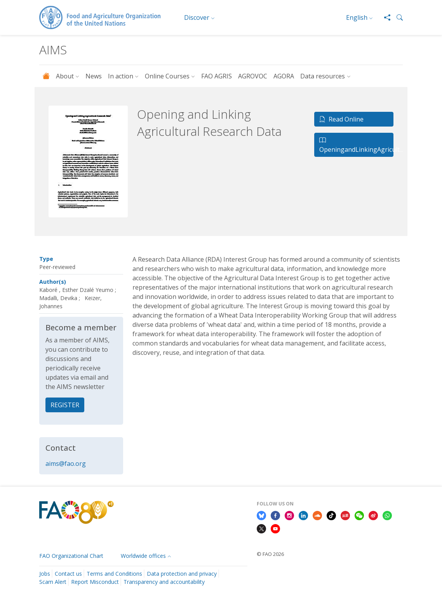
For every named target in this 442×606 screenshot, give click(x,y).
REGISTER (64, 405)
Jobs (44, 573)
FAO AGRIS (216, 76)
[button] (396, 17)
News (93, 76)
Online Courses (167, 76)
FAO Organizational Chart (71, 555)
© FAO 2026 (270, 553)
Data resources (322, 76)
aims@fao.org (65, 463)
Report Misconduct (95, 581)
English (356, 17)
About (65, 76)
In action (120, 76)
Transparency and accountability (164, 581)
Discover (196, 17)
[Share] (384, 17)
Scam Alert (52, 581)
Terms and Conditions (114, 573)
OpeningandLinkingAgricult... (356, 145)
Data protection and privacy (182, 573)
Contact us (68, 573)
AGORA (283, 76)
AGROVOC (252, 76)
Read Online (341, 119)
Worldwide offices (143, 555)
